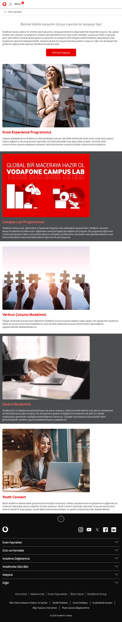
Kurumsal (21, 594)
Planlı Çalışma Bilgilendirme (75, 607)
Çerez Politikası (80, 602)
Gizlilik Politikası (60, 602)
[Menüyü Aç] (16, 4)
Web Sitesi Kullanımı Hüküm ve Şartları (28, 602)
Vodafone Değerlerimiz (16, 558)
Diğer (5, 583)
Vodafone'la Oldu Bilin (15, 566)
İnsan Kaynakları (12, 542)
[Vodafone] (4, 4)
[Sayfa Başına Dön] (61, 519)
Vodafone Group (97, 594)
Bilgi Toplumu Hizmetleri (45, 607)
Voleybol (7, 574)
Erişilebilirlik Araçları (102, 602)
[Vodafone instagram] (80, 529)
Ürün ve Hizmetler (13, 550)
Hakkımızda (37, 594)
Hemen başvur (61, 52)
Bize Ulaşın (77, 594)
